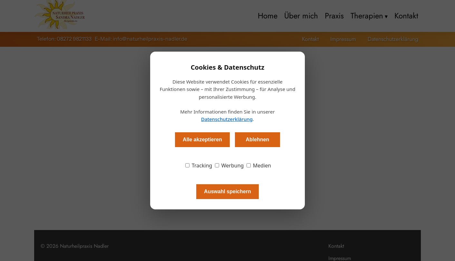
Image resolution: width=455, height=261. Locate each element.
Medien (259, 165)
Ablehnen (257, 139)
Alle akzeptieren (202, 139)
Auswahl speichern (227, 191)
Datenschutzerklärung (227, 119)
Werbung (229, 165)
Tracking (198, 165)
